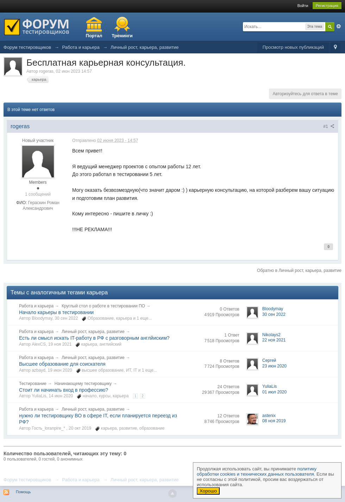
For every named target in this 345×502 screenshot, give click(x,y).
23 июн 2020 (274, 366)
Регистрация (327, 6)
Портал (94, 35)
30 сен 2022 (274, 314)
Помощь (23, 492)
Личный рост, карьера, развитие (93, 331)
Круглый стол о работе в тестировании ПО (103, 306)
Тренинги (122, 35)
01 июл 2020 (274, 392)
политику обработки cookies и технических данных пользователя (256, 471)
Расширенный (338, 26)
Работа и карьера (36, 306)
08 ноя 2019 (274, 420)
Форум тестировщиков (27, 479)
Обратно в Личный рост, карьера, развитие (299, 270)
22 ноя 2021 (274, 340)
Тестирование (32, 383)
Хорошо (208, 491)
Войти (302, 6)
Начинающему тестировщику (83, 383)
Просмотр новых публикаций (293, 47)
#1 (328, 126)
